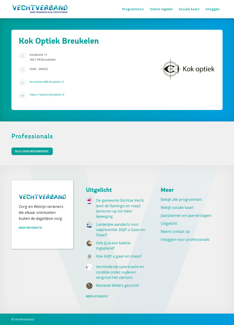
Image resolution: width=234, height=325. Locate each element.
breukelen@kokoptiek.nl (47, 82)
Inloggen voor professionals (185, 239)
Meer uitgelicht (97, 296)
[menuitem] (133, 9)
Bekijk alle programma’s (181, 199)
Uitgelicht (169, 223)
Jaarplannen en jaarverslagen (186, 215)
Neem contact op (175, 231)
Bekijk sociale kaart (177, 207)
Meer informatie (30, 228)
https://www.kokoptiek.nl (47, 94)
